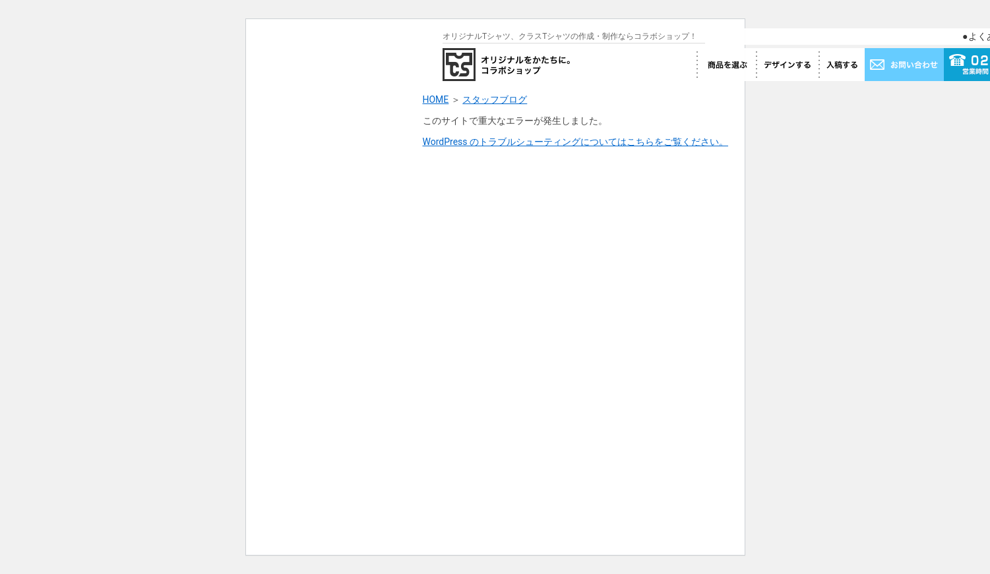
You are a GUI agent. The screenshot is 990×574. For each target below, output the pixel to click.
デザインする (787, 64)
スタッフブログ (494, 99)
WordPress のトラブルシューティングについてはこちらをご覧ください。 (576, 141)
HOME (436, 99)
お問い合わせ (904, 64)
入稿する (842, 64)
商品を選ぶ (726, 64)
